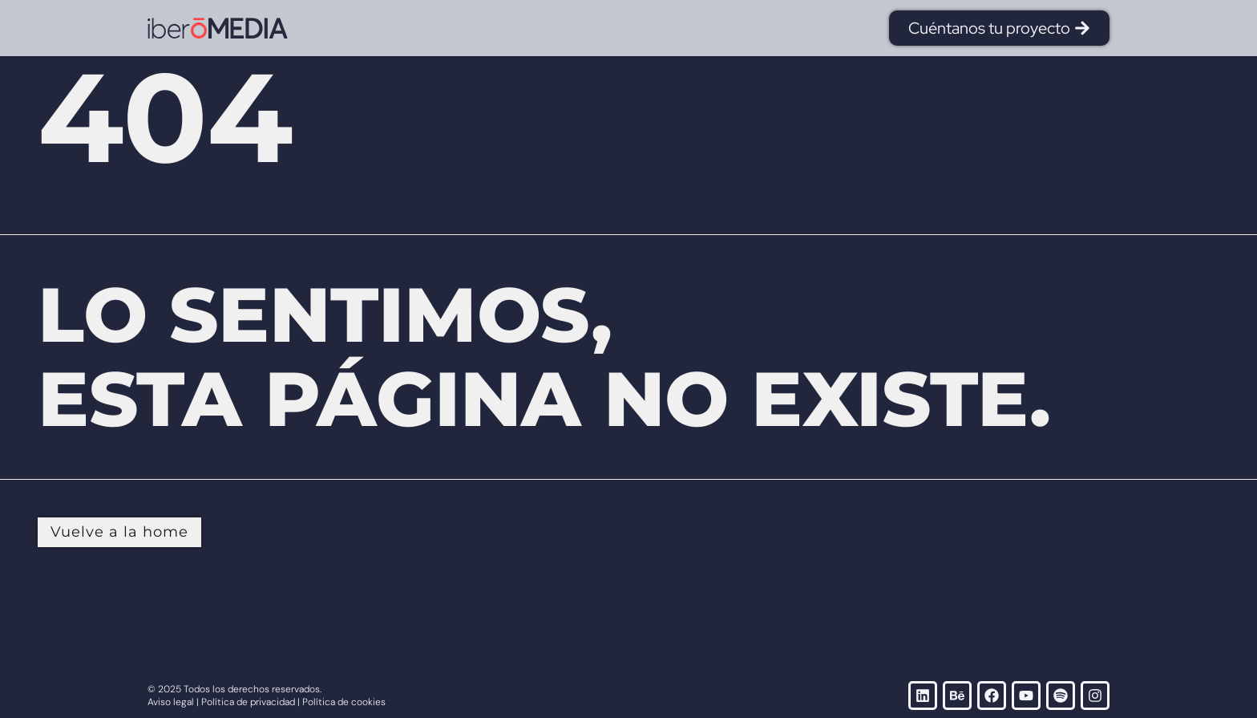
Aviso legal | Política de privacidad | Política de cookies (267, 702)
